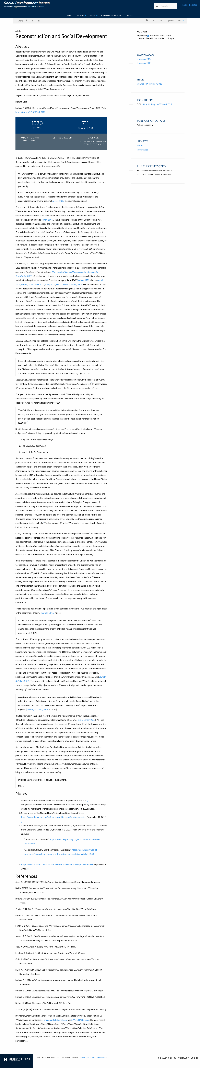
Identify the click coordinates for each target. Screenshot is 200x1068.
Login (185, 5)
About (92, 15)
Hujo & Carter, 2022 (86, 720)
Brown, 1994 (27, 284)
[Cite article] (180, 20)
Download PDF (144, 63)
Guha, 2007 (39, 284)
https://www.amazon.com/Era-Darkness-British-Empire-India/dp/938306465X (57, 864)
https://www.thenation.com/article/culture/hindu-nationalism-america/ (53, 817)
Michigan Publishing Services (93, 1057)
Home (69, 15)
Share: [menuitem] (21, 20)
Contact (129, 15)
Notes (140, 145)
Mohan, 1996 (47, 220)
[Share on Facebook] (26, 20)
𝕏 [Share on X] (32, 20)
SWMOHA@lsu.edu (80, 1020)
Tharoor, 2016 (75, 284)
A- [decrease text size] (154, 20)
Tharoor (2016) (47, 613)
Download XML (144, 59)
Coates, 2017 (58, 201)
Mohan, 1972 (83, 280)
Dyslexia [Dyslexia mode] (170, 20)
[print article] (147, 20)
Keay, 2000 (50, 284)
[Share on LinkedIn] (39, 20)
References (142, 149)
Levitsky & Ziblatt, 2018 (37, 709)
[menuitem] (190, 6)
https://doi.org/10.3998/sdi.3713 (30, 112)
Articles (80, 15)
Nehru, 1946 (62, 284)
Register (193, 5)
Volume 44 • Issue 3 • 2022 (149, 84)
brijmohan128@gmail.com (55, 1020)
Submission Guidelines (111, 15)
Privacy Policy (167, 1058)
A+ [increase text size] (161, 20)
